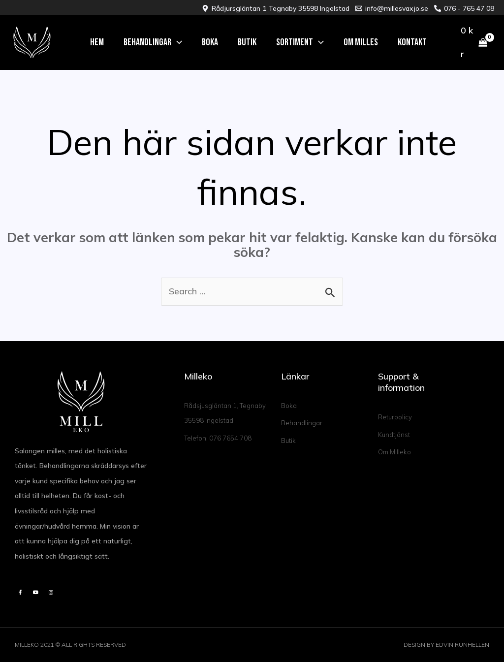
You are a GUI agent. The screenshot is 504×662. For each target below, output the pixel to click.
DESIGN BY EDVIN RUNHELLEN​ (446, 644)
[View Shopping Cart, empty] (474, 42)
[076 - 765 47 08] (464, 8)
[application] (176, 42)
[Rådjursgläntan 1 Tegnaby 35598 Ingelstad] (275, 8)
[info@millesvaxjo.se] (391, 8)
